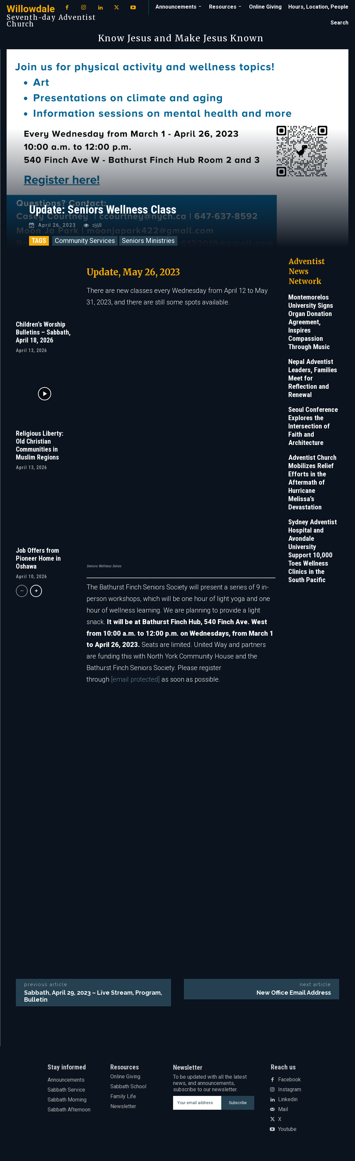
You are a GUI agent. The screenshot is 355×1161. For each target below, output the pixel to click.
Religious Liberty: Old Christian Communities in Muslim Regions (39, 445)
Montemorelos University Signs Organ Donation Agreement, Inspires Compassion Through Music (310, 322)
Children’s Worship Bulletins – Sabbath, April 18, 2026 (43, 332)
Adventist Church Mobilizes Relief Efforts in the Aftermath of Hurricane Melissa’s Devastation (312, 482)
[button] (339, 22)
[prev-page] (22, 591)
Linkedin (288, 1099)
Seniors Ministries (148, 241)
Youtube (287, 1129)
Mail (283, 1109)
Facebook (289, 1079)
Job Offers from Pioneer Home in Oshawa (38, 558)
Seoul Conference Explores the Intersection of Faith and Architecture (313, 426)
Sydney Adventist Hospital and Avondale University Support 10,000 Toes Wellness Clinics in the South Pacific (312, 551)
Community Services (85, 241)
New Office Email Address (294, 992)
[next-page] (36, 591)
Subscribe (238, 1102)
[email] (197, 1103)
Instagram (289, 1089)
